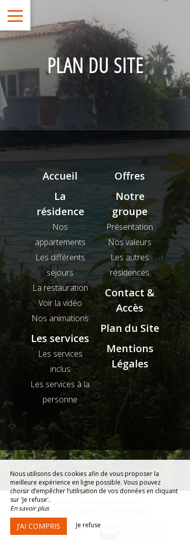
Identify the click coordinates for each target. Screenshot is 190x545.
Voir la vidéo (60, 303)
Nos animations (60, 318)
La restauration (60, 287)
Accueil (60, 176)
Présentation (129, 226)
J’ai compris (38, 526)
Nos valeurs (129, 242)
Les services (60, 338)
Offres (130, 176)
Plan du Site (129, 328)
